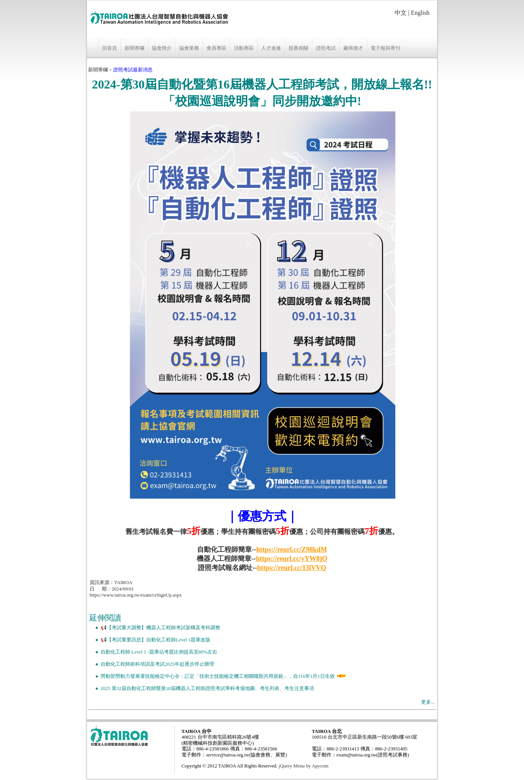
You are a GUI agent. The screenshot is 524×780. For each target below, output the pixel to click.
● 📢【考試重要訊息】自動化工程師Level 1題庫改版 (149, 640)
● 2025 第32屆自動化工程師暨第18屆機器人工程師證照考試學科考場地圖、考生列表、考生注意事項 (201, 688)
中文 (401, 12)
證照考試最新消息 (133, 70)
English (420, 12)
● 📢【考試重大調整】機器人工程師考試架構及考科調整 (154, 627)
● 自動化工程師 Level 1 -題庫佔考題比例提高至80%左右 (153, 652)
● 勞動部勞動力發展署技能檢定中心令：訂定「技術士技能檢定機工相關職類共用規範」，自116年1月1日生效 (212, 676)
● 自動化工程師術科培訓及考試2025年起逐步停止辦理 (151, 664)
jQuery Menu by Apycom (303, 766)
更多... (428, 702)
